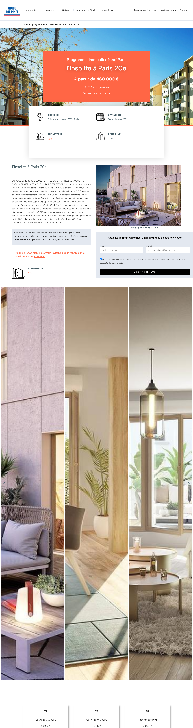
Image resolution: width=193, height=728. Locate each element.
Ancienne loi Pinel (86, 10)
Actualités (107, 10)
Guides (66, 10)
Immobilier (32, 10)
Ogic (50, 138)
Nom (102, 246)
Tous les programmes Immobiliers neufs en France (161, 10)
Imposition (50, 10)
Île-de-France (57, 24)
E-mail (149, 246)
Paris (67, 24)
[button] (4, 483)
